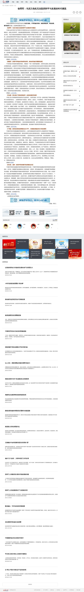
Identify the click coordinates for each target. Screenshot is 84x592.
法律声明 (65, 589)
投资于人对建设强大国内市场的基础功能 (17, 474)
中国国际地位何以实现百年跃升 (14, 538)
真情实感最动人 (67, 95)
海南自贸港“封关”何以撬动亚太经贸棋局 (17, 379)
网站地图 (78, 589)
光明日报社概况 (37, 589)
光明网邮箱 (71, 589)
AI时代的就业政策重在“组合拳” (14, 283)
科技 (35, 2)
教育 (40, 2)
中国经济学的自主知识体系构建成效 (15, 331)
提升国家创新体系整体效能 (69, 66)
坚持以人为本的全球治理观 (69, 76)
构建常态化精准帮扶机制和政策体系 (15, 395)
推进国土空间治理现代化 (12, 426)
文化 (31, 2)
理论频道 (7, 5)
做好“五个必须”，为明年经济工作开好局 (17, 458)
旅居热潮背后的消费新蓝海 (13, 315)
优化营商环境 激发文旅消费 (13, 522)
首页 (3, 5)
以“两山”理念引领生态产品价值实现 (15, 569)
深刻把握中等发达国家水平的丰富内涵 (16, 347)
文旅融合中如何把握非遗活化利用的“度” (17, 442)
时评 (22, 2)
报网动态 (52, 589)
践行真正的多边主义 (68, 85)
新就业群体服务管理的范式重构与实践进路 (17, 410)
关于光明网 (45, 589)
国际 (18, 2)
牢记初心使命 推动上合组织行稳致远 (16, 554)
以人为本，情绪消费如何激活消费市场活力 (17, 363)
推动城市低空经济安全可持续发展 (15, 299)
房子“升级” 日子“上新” (68, 104)
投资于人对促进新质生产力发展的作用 (16, 490)
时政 (13, 2)
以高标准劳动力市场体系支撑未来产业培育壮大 (19, 267)
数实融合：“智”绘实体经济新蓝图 (15, 506)
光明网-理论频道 (39, 12)
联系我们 (58, 589)
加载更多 (30, 584)
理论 (27, 2)
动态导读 (11, 5)
